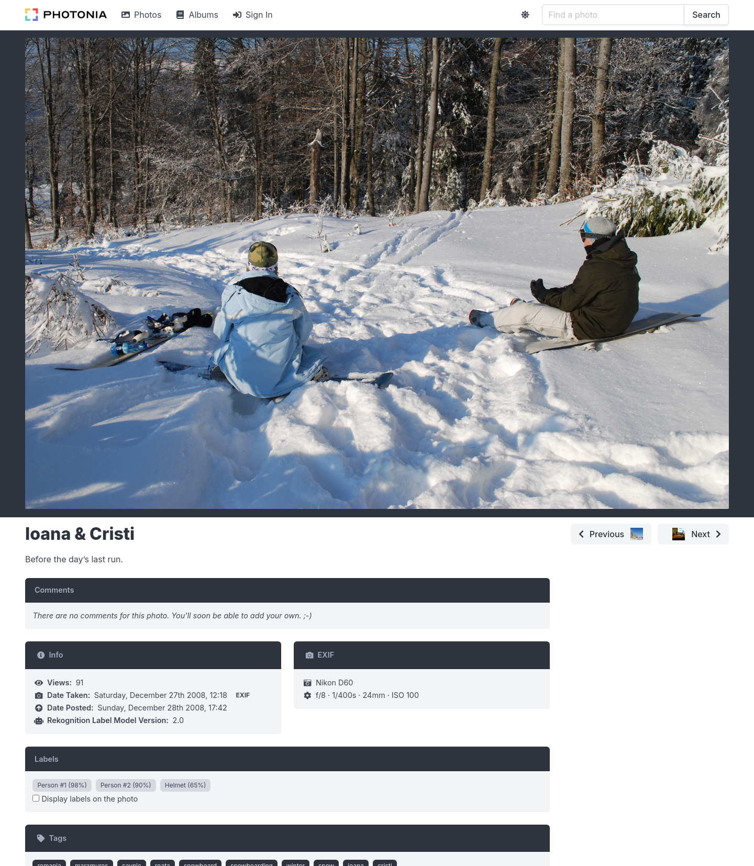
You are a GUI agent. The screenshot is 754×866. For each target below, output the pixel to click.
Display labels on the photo (85, 798)
